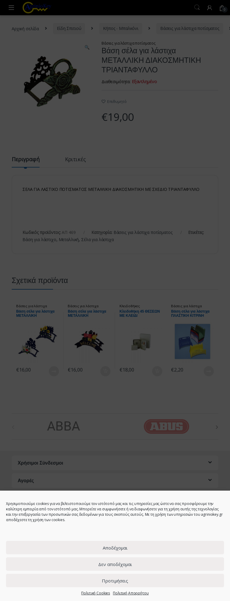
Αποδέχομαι (115, 548)
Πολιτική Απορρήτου (131, 593)
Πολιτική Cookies (95, 593)
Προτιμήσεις (115, 581)
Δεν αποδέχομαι (115, 564)
